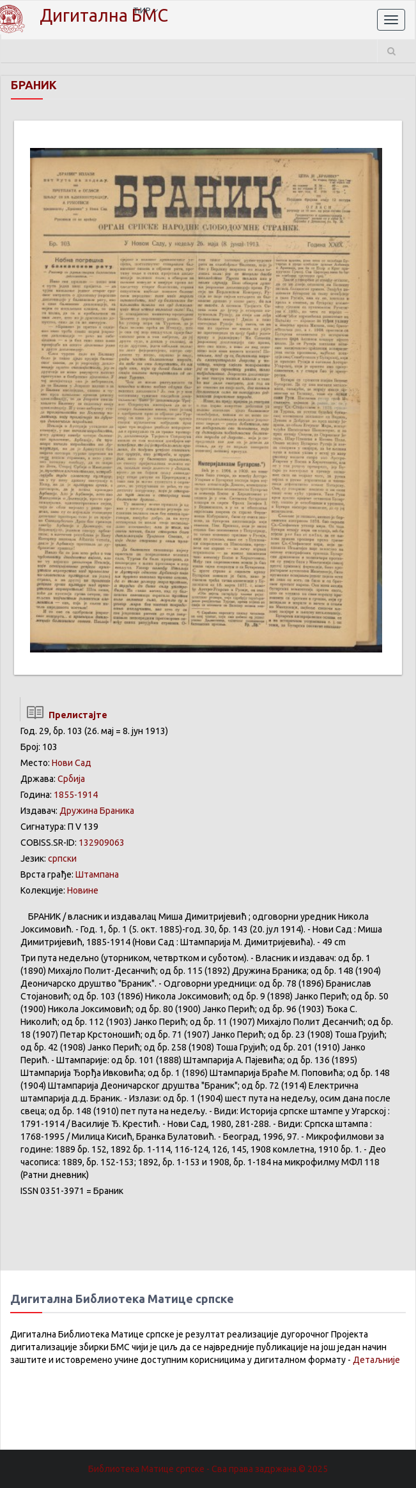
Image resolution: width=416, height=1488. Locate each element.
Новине (82, 890)
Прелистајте (63, 715)
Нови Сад (71, 763)
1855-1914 (76, 795)
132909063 (102, 842)
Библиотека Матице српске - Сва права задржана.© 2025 (208, 1469)
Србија (71, 779)
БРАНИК (34, 84)
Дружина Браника (96, 811)
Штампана (97, 874)
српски (62, 858)
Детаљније (376, 1360)
